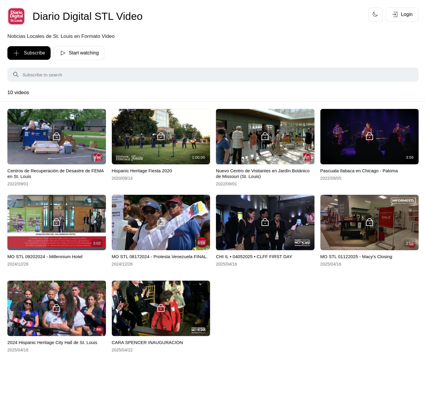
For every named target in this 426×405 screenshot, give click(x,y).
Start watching (79, 53)
